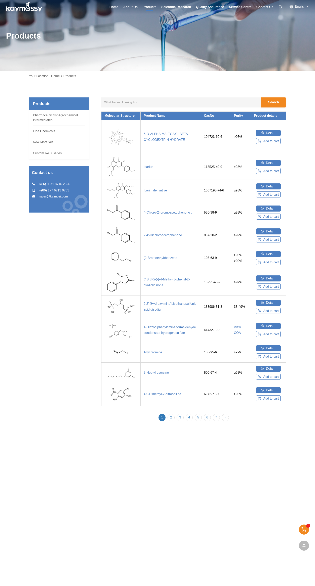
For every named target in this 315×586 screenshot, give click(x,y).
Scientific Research (176, 7)
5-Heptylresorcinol (157, 372)
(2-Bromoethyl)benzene (160, 258)
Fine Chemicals (44, 131)
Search (273, 102)
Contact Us (264, 7)
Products (149, 7)
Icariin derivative (155, 190)
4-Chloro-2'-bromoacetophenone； (168, 212)
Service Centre (240, 7)
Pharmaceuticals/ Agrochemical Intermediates (55, 118)
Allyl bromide (153, 352)
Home (113, 7)
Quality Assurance (210, 7)
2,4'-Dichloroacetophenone (163, 235)
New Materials (43, 142)
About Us (130, 7)
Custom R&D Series (47, 153)
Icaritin (148, 167)
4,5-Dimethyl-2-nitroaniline (162, 394)
